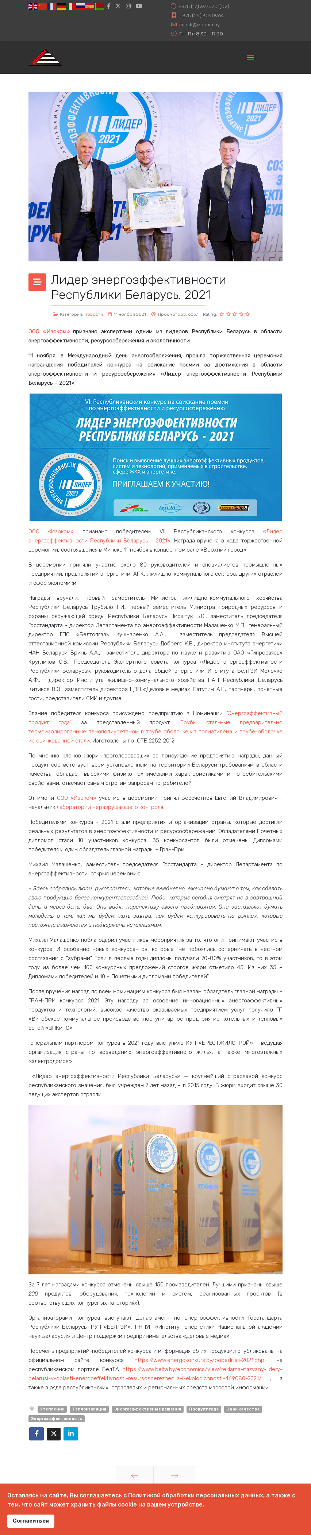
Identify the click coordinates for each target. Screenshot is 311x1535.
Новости (93, 314)
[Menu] (250, 57)
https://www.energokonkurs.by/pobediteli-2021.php (199, 1360)
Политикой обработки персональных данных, (196, 1495)
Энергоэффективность (56, 1418)
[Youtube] (139, 6)
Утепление (52, 1409)
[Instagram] (128, 6)
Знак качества (243, 1409)
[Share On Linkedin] (71, 1433)
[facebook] (108, 6)
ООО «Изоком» (49, 331)
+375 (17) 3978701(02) (203, 6)
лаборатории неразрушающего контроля (110, 807)
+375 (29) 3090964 (201, 15)
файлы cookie (117, 1504)
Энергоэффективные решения (147, 1409)
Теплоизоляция (89, 1409)
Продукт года (204, 1409)
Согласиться (31, 1521)
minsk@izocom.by (199, 24)
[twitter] (118, 6)
